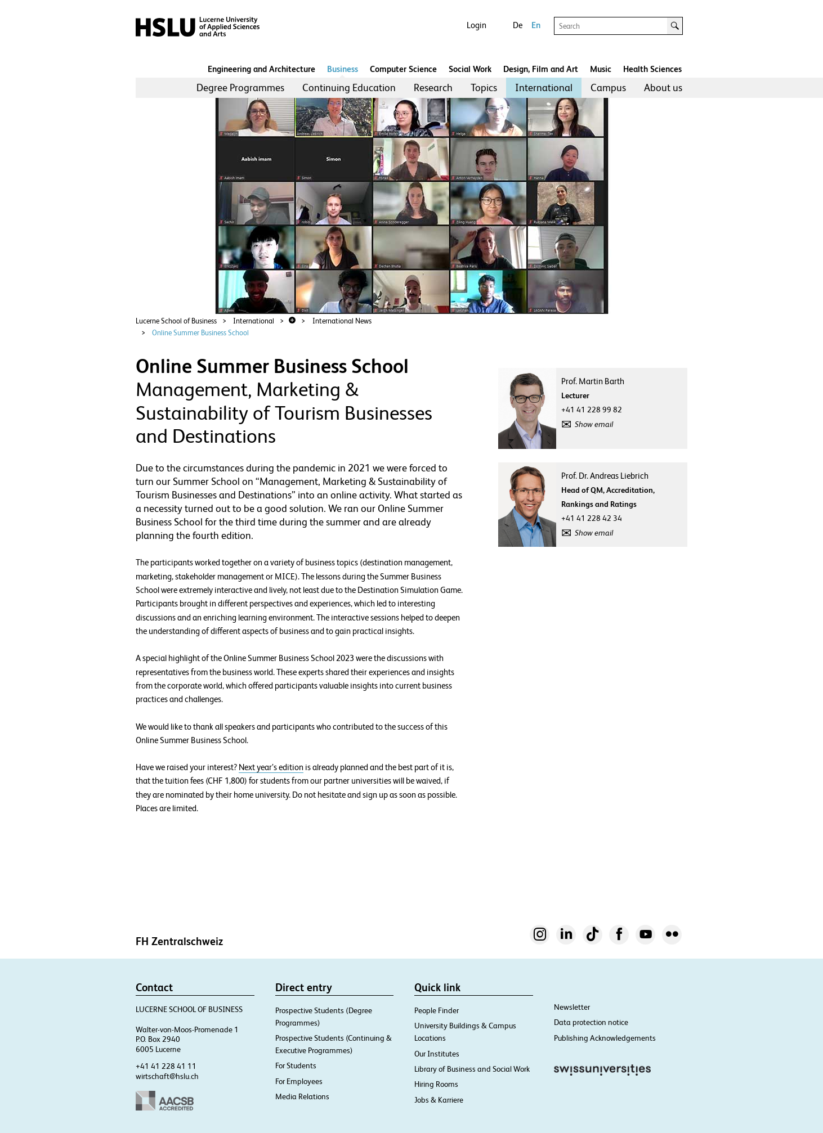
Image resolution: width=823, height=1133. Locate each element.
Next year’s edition (271, 767)
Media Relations (302, 1096)
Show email (594, 424)
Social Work (470, 69)
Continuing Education (349, 87)
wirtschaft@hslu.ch (167, 1076)
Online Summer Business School (200, 333)
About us (663, 87)
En (535, 25)
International (543, 87)
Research (433, 87)
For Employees (299, 1081)
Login (476, 25)
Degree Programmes (240, 87)
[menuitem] (240, 88)
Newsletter (572, 1006)
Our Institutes (436, 1053)
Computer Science (403, 69)
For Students (295, 1065)
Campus (608, 87)
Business (342, 69)
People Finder (436, 1010)
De (517, 25)
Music (600, 69)
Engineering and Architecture (261, 69)
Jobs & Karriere (438, 1099)
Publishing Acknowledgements (605, 1037)
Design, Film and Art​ (540, 69)
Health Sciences (652, 69)
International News (342, 321)
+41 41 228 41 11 (166, 1066)
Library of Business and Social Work (472, 1068)
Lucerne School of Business (176, 321)
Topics (484, 87)
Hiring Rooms (436, 1084)
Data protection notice (591, 1022)
